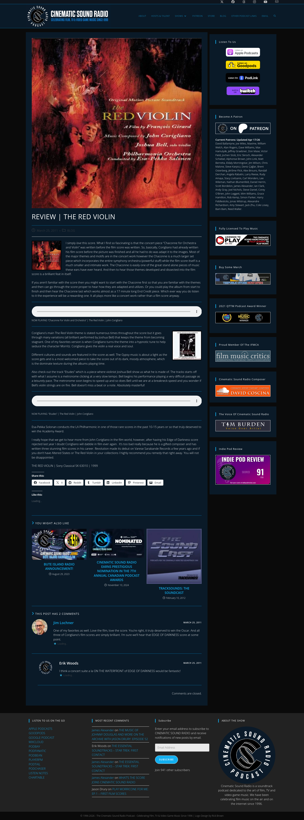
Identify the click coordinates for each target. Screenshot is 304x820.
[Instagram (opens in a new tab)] (254, 2)
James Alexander (103, 730)
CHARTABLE (37, 777)
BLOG (71, 234)
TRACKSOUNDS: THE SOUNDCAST (174, 594)
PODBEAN (35, 755)
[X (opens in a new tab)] (221, 2)
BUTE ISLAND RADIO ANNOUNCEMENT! (59, 569)
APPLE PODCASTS (40, 728)
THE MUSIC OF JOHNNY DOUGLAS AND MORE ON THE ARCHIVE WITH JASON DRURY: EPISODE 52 (120, 734)
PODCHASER (37, 768)
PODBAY (34, 746)
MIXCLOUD (36, 742)
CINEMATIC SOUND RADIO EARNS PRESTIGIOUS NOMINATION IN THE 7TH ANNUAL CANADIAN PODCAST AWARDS (116, 575)
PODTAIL (34, 764)
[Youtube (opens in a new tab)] (265, 2)
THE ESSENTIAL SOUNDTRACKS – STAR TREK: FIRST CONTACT (115, 750)
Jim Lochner (63, 626)
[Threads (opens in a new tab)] (244, 2)
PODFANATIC (37, 751)
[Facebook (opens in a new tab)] (233, 2)
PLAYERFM (36, 760)
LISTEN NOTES (38, 773)
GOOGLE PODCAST (41, 737)
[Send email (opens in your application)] (274, 2)
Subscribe (166, 759)
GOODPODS (37, 733)
